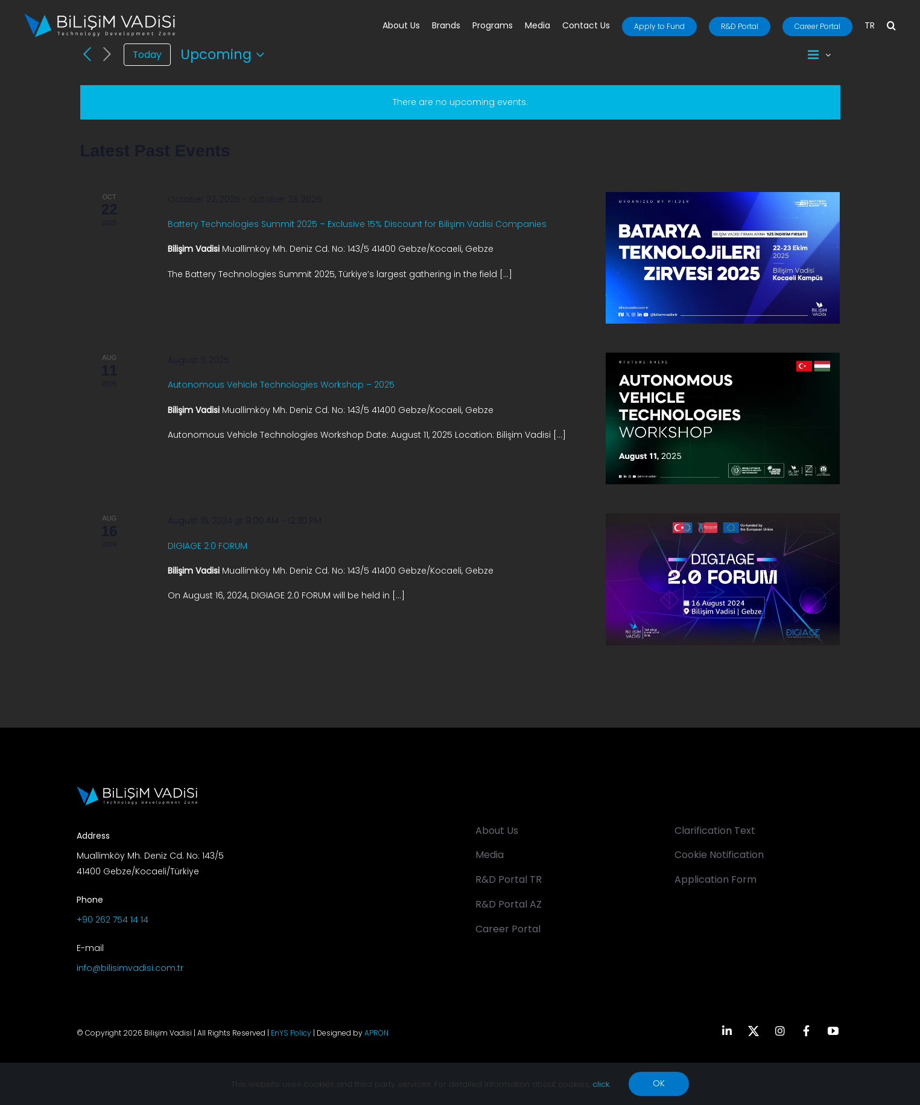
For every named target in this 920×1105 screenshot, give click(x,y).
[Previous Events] (87, 54)
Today (147, 54)
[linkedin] (727, 1030)
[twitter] (753, 1030)
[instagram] (780, 1030)
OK (659, 1083)
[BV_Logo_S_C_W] (99, 17)
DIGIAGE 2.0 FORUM (207, 546)
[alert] (460, 102)
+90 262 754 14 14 (112, 920)
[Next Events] (107, 54)
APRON (376, 1033)
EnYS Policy (291, 1033)
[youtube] (833, 1030)
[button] (891, 26)
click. (601, 1084)
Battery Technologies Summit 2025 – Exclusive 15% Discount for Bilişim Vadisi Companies (357, 224)
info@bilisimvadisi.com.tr (130, 968)
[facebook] (806, 1030)
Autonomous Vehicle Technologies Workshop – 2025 (281, 385)
